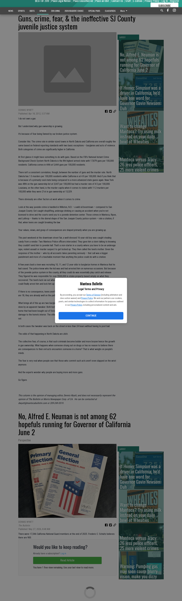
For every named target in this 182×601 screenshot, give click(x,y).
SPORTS (21, 10)
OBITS (32, 10)
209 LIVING (55, 10)
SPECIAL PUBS (94, 10)
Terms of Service (93, 295)
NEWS (10, 10)
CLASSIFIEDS (110, 10)
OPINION (42, 10)
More (124, 11)
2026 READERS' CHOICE (74, 10)
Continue (91, 315)
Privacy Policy (87, 298)
